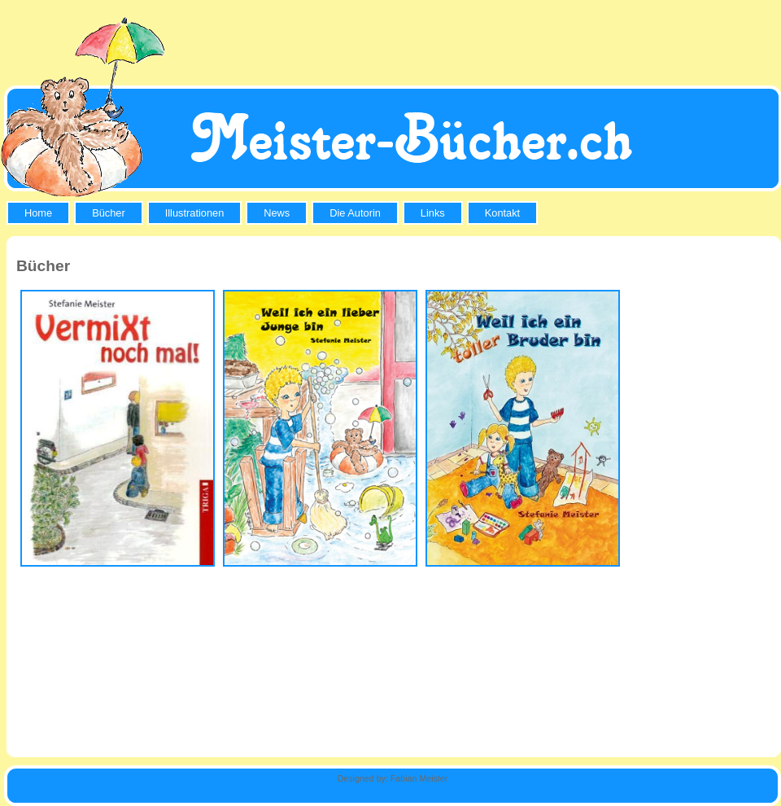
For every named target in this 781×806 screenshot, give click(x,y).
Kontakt (502, 213)
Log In (758, 6)
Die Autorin (355, 213)
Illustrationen (195, 213)
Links (433, 213)
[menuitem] (40, 213)
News (277, 213)
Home (38, 213)
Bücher (108, 213)
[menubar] (274, 213)
